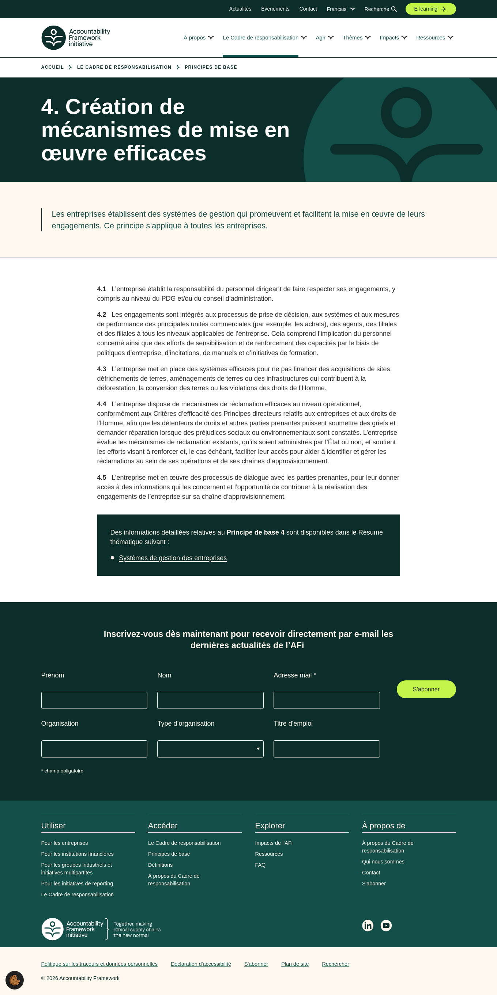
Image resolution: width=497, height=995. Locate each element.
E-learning (426, 9)
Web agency (421, 964)
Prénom (52, 675)
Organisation (60, 723)
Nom (164, 675)
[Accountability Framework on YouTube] (386, 926)
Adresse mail (295, 675)
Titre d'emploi (293, 723)
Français (336, 9)
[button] (14, 979)
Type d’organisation (185, 723)
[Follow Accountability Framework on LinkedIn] (368, 926)
